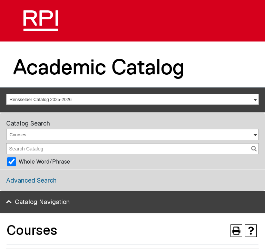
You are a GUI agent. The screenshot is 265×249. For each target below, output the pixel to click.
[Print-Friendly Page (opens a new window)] (236, 230)
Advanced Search (31, 180)
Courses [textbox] (18, 134)
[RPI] (40, 21)
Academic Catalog (99, 67)
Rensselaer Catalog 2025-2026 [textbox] (41, 99)
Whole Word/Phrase (44, 161)
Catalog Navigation (42, 202)
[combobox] (132, 99)
